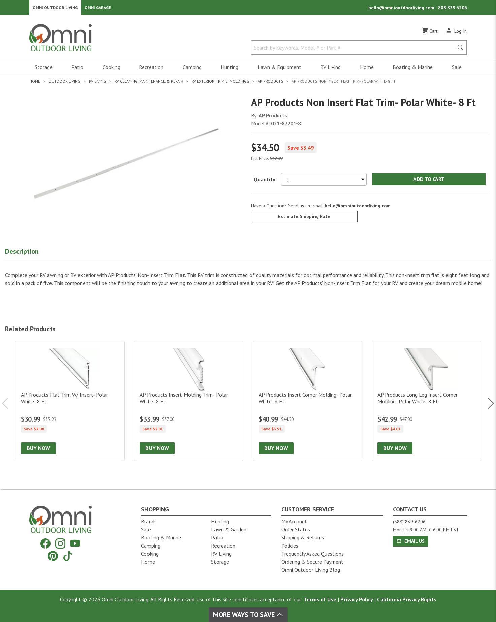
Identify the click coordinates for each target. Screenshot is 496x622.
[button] (30, 255)
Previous (8, 405)
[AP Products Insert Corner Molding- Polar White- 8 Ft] (308, 403)
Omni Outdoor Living (55, 8)
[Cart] (429, 33)
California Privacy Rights (406, 599)
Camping (192, 69)
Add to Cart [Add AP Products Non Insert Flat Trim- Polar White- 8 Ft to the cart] (428, 181)
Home (367, 69)
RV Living (330, 69)
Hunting (229, 69)
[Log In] (456, 33)
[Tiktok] (68, 555)
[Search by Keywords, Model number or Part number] (354, 50)
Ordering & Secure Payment (312, 561)
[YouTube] (75, 543)
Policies (289, 545)
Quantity (264, 181)
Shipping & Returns (302, 537)
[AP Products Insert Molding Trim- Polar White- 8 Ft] (189, 403)
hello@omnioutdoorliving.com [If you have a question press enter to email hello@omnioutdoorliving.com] (358, 208)
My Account (294, 521)
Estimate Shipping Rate (304, 218)
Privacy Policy (356, 599)
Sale (457, 69)
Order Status (295, 529)
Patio (77, 69)
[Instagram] (60, 543)
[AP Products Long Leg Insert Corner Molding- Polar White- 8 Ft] (426, 403)
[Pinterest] (53, 555)
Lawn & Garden (228, 529)
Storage (44, 69)
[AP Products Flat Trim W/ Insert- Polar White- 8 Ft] (70, 403)
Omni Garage (98, 8)
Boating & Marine (413, 69)
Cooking (111, 69)
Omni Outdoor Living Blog (310, 569)
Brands (149, 521)
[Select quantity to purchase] (324, 181)
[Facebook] (45, 543)
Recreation (151, 69)
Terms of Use (320, 599)
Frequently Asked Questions (312, 553)
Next (487, 405)
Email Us (411, 541)
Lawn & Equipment (279, 69)
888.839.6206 (452, 9)
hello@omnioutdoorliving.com (402, 9)
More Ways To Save (248, 614)
